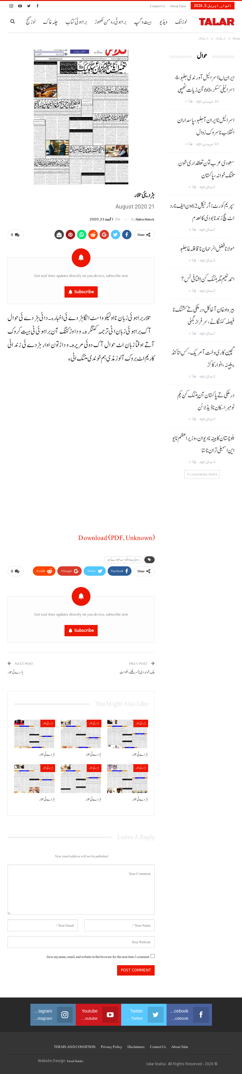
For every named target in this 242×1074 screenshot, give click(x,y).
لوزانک (181, 22)
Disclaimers (136, 1044)
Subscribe (84, 290)
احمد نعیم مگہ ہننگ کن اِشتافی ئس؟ (207, 279)
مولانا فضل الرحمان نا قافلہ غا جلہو (207, 249)
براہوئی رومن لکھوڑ (110, 22)
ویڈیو (163, 22)
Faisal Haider (75, 1058)
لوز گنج (30, 22)
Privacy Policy (111, 1044)
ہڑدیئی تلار (141, 720)
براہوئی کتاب (76, 22)
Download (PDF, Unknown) (116, 536)
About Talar (178, 6)
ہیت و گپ (143, 22)
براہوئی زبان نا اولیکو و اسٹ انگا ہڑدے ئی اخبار (123, 558)
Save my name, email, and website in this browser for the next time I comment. (97, 954)
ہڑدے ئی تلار (15, 670)
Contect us (157, 6)
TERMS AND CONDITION (74, 1044)
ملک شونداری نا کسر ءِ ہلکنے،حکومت (137, 670)
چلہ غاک (50, 22)
